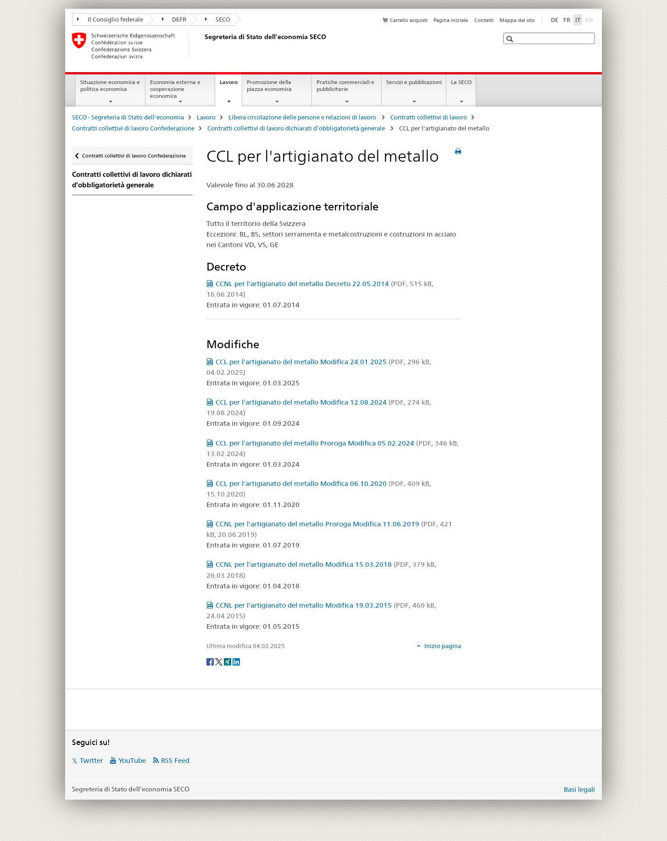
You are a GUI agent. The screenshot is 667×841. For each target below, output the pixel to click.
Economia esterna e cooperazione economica (175, 89)
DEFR (174, 19)
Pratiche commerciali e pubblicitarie (345, 85)
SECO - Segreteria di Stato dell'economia (128, 117)
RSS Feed (175, 760)
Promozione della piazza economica (269, 85)
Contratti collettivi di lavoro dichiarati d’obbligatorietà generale (296, 128)
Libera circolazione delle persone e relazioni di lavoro (303, 117)
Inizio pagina (442, 645)
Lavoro (231, 85)
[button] (511, 39)
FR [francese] (566, 19)
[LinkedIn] (236, 661)
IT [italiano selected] (577, 19)
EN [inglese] (590, 19)
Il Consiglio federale (110, 19)
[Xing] (228, 661)
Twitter (91, 760)
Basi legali (579, 789)
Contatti (484, 20)
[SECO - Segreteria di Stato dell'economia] (203, 45)
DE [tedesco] (554, 19)
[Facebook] (210, 661)
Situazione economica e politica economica (110, 85)
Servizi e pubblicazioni (414, 82)
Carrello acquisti (409, 20)
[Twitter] (219, 661)
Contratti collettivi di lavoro (428, 117)
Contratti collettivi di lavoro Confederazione (133, 128)
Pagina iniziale (451, 20)
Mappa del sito (517, 20)
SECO (217, 19)
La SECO (461, 82)
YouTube (132, 760)
